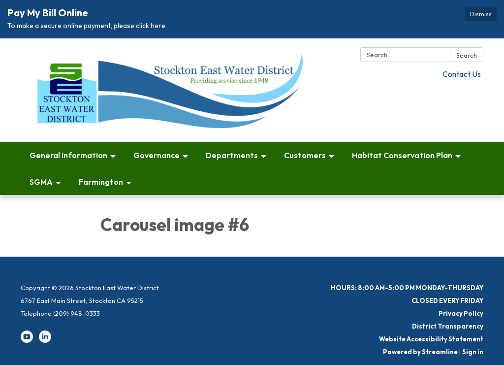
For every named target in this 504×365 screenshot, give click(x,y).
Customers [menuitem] (305, 155)
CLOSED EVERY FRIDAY (447, 300)
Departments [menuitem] (232, 155)
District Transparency (447, 326)
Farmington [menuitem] (101, 182)
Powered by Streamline (420, 352)
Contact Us (461, 74)
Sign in (472, 352)
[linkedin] (45, 340)
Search (466, 55)
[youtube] (27, 340)
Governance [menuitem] (156, 155)
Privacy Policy (461, 313)
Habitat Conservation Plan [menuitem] (402, 155)
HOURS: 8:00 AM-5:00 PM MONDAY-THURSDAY (407, 288)
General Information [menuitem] (68, 155)
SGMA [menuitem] (41, 182)
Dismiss (481, 14)
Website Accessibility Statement (431, 339)
